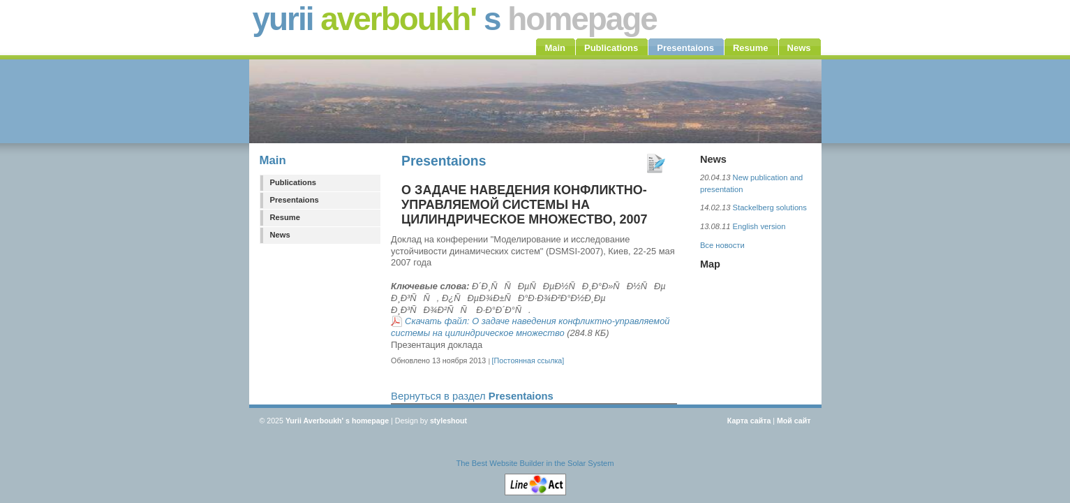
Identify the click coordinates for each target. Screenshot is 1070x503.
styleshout (448, 420)
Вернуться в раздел (472, 396)
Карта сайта (749, 420)
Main (273, 160)
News (280, 235)
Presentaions (294, 200)
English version (759, 226)
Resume (285, 217)
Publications (293, 182)
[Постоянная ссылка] (528, 360)
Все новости (722, 245)
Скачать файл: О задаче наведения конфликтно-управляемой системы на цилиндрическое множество (530, 327)
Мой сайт (794, 420)
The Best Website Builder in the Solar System (535, 463)
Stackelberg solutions (770, 207)
